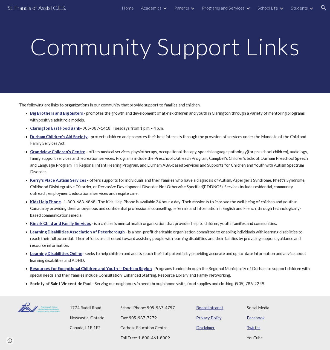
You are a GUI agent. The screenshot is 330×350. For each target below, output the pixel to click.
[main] (165, 46)
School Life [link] (267, 7)
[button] (323, 7)
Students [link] (299, 7)
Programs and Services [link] (223, 7)
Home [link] (128, 7)
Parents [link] (181, 7)
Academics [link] (151, 7)
